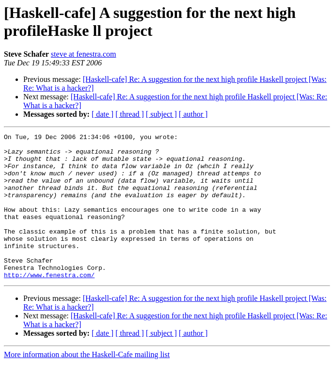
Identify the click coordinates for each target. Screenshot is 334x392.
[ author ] (193, 114)
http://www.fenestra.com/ (49, 303)
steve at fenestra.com (83, 54)
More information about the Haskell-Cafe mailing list (87, 383)
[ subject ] (161, 114)
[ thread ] (129, 114)
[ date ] (102, 114)
